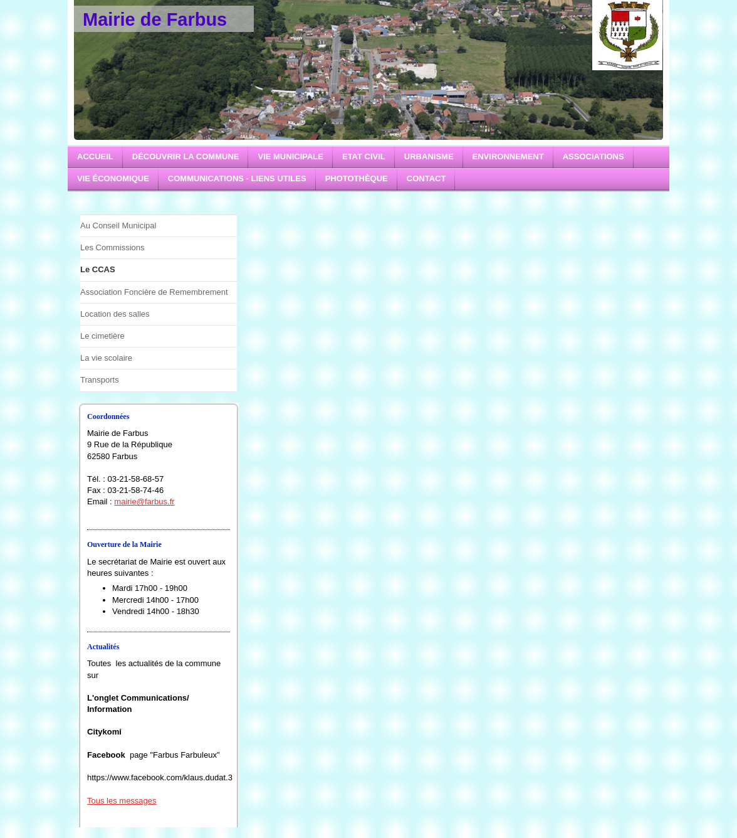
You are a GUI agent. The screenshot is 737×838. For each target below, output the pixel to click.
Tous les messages (122, 800)
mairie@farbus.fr (144, 501)
